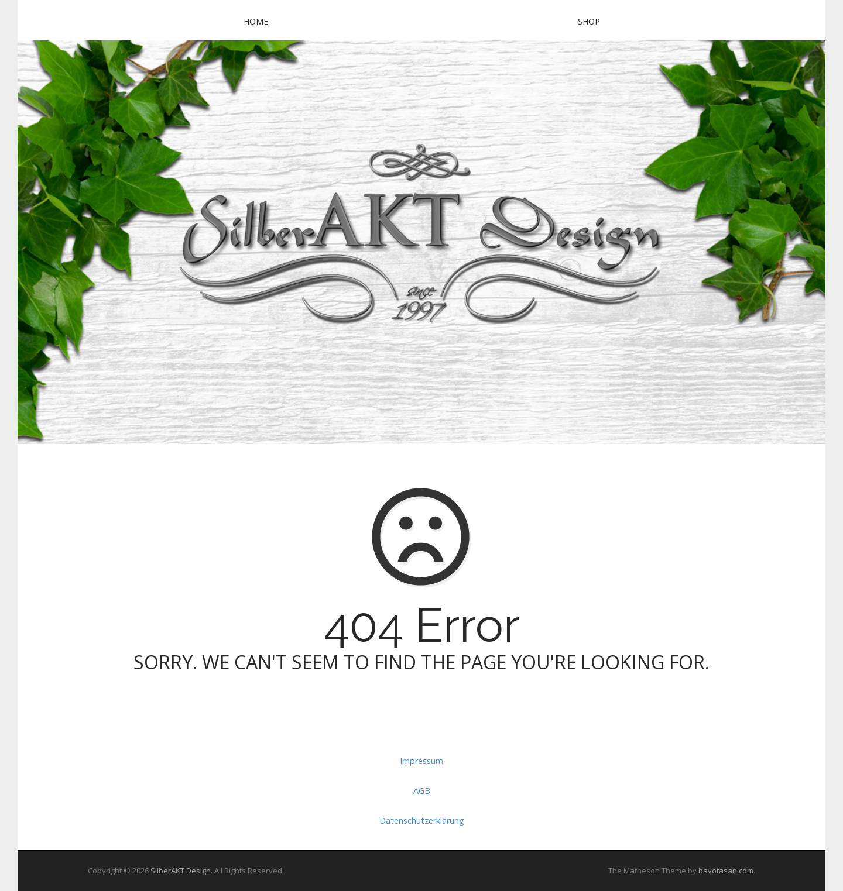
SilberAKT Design (180, 870)
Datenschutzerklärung (421, 820)
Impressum (421, 760)
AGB (421, 790)
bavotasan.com (725, 870)
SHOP (589, 21)
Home (256, 21)
